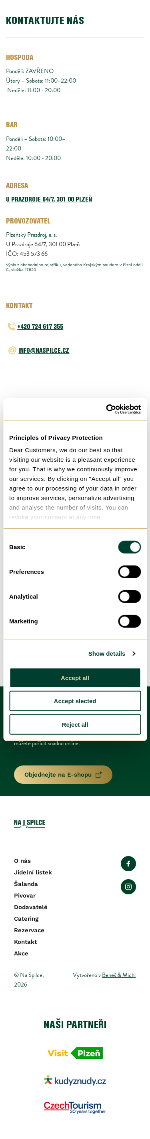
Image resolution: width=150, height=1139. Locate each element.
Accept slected (75, 701)
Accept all (75, 677)
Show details (107, 653)
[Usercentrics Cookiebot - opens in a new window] (107, 409)
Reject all (75, 724)
